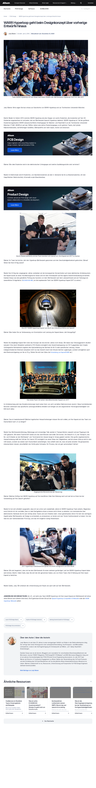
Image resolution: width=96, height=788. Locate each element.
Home (5, 16)
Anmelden (90, 3)
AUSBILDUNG (45, 9)
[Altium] (6, 3)
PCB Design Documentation (14, 624)
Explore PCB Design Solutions (37, 618)
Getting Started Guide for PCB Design (65, 618)
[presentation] (90, 680)
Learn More (13, 150)
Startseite (7, 9)
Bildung (73, 3)
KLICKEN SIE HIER (29, 279)
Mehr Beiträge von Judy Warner (29, 669)
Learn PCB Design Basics (13, 618)
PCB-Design (19, 9)
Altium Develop (33, 3)
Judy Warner (12, 33)
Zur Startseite (49, 720)
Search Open (81, 3)
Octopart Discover (19, 3)
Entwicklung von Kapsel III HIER (61, 351)
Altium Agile (45, 3)
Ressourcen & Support (60, 3)
